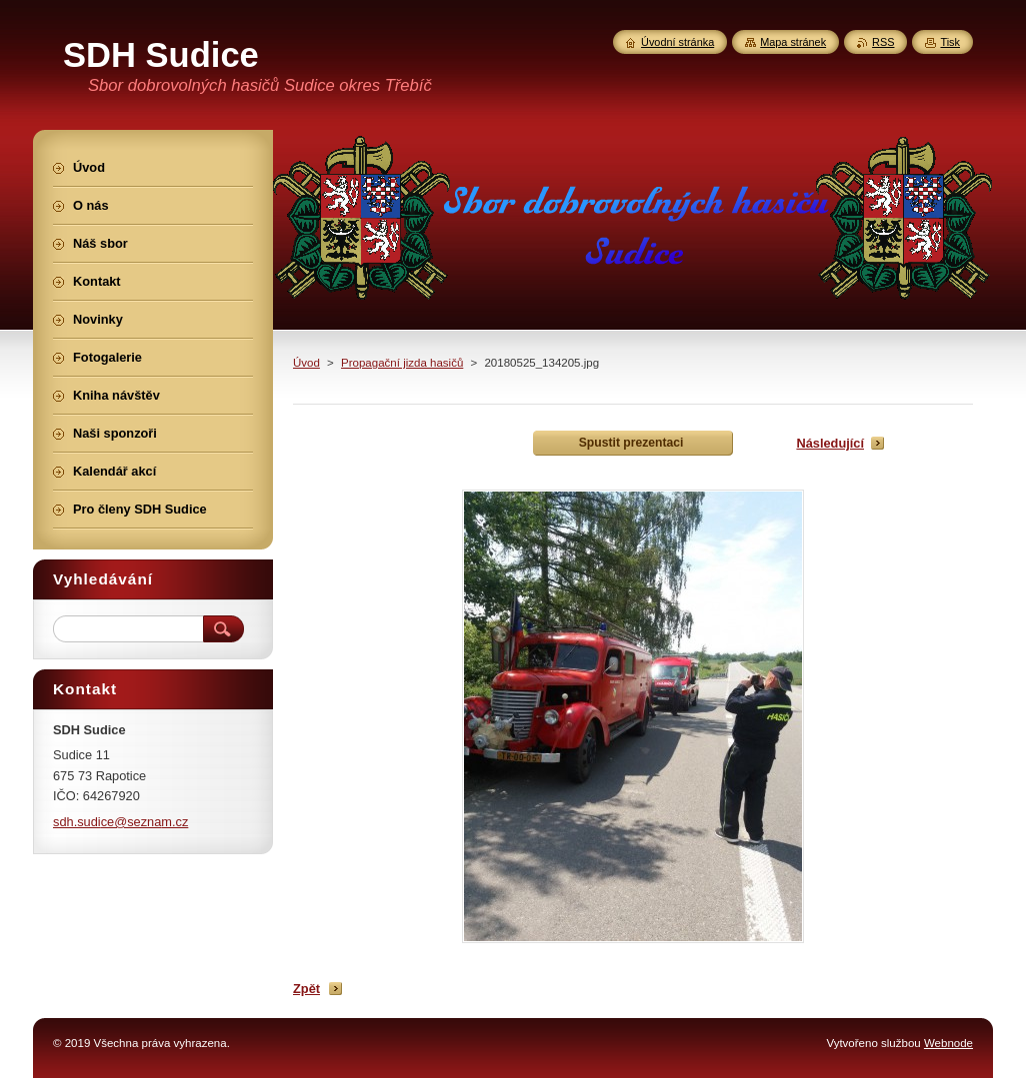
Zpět (306, 988)
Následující (830, 443)
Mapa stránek (793, 42)
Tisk (950, 42)
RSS (883, 42)
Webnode (948, 1043)
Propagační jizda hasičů (402, 363)
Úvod (306, 363)
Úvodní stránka (677, 42)
